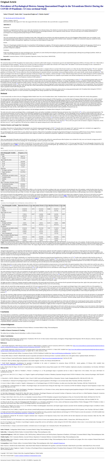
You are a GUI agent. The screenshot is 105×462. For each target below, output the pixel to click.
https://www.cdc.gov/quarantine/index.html (52, 358)
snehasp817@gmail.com (59, 443)
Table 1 (16, 144)
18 (61, 121)
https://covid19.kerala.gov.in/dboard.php (61, 353)
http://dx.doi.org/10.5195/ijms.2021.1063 (15, 18)
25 (36, 268)
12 (79, 79)
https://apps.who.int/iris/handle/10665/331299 (11, 364)
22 (17, 83)
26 (58, 274)
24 (33, 267)
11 (41, 76)
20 (5, 291)
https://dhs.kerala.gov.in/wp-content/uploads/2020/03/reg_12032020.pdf (17, 413)
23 (80, 111)
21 (81, 79)
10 (40, 75)
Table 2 (65, 195)
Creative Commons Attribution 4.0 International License (28, 455)
